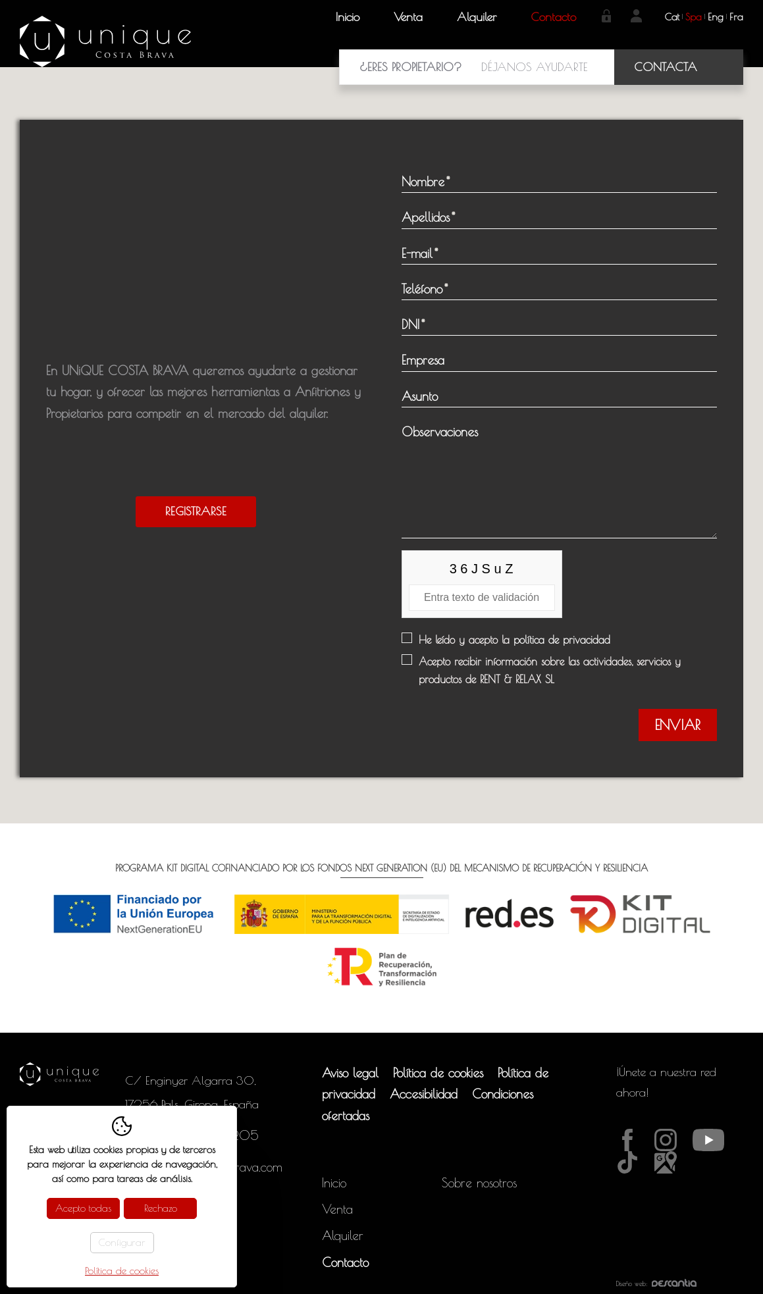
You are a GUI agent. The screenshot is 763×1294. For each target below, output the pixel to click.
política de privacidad (561, 640)
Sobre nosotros (479, 1183)
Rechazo (160, 1208)
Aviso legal (350, 1073)
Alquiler (476, 17)
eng (716, 17)
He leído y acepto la (514, 640)
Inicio (347, 17)
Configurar (122, 1242)
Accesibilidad (424, 1094)
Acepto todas (83, 1208)
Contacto (553, 17)
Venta (408, 17)
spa (693, 17)
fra (736, 17)
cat (672, 17)
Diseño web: (656, 1283)
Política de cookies (438, 1073)
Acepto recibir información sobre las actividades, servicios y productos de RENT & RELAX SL (550, 670)
